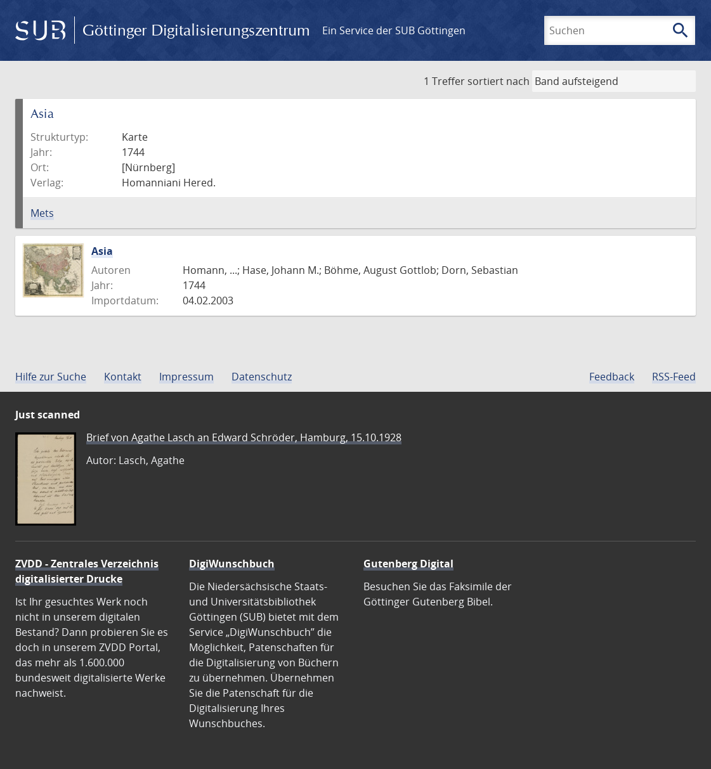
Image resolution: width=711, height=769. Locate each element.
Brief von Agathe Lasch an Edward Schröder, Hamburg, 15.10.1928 (243, 437)
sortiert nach (498, 81)
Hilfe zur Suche (50, 377)
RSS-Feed (674, 377)
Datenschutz (262, 377)
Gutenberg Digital (408, 564)
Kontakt (122, 377)
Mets (42, 213)
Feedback (611, 377)
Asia (102, 251)
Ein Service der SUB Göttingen (394, 30)
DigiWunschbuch (232, 564)
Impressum (186, 377)
